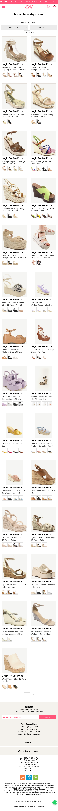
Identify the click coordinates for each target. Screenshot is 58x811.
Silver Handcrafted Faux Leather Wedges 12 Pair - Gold (13, 634)
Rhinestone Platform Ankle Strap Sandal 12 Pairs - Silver (42, 258)
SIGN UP (48, 717)
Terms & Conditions (22, 801)
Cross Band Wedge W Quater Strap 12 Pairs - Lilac (12, 399)
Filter (42, 27)
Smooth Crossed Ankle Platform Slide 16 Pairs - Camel (12, 352)
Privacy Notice (37, 801)
